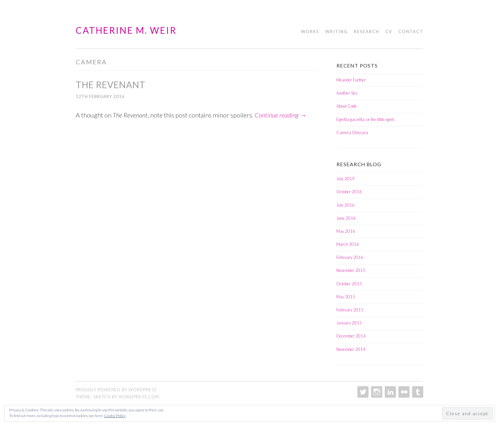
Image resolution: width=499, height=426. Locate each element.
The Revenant (110, 84)
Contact (410, 31)
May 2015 (345, 296)
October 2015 (349, 283)
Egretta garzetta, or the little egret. (365, 119)
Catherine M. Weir (126, 30)
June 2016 (346, 218)
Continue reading (280, 115)
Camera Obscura (352, 132)
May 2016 (345, 231)
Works (310, 31)
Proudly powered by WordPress (116, 389)
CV (388, 31)
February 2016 (349, 257)
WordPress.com (139, 396)
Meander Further (351, 79)
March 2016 (347, 244)
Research (366, 31)
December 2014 (351, 335)
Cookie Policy (115, 415)
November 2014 (350, 349)
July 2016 (345, 205)
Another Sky (346, 93)
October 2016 (349, 191)
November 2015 (350, 270)
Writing (336, 31)
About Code (346, 106)
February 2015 (349, 309)
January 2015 (349, 322)
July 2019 (345, 178)
